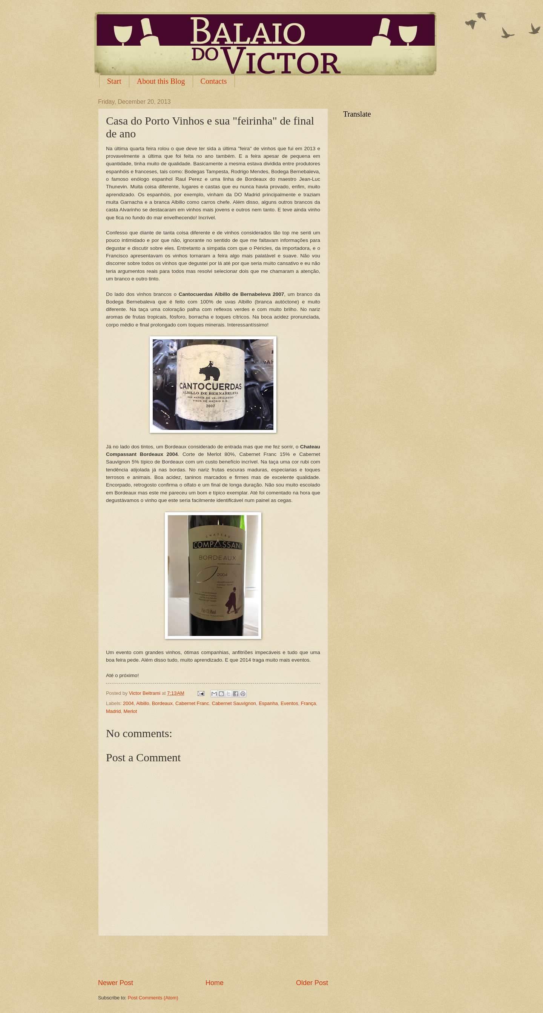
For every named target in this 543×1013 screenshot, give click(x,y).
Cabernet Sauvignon (234, 703)
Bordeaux (162, 703)
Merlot (130, 711)
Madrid (113, 711)
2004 (128, 703)
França (308, 703)
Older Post (312, 983)
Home (215, 983)
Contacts (214, 81)
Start (114, 81)
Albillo (142, 703)
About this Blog (161, 81)
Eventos (289, 703)
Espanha (268, 703)
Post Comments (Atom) (153, 998)
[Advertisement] (213, 957)
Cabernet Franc (192, 703)
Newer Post (115, 983)
